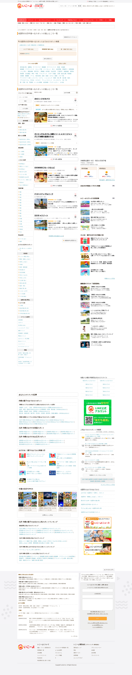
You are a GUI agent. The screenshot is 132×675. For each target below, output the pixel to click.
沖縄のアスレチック (57, 588)
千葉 (41, 23)
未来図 (93, 650)
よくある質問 (58, 650)
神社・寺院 (35, 73)
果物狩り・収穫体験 (68, 69)
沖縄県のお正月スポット (43, 444)
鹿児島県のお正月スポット (27, 444)
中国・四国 (78, 23)
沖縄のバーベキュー (39, 579)
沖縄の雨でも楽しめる (24, 594)
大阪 (66, 23)
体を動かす (42, 543)
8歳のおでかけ (89, 395)
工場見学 (59, 71)
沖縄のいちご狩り (63, 598)
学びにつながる (52, 541)
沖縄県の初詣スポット (68, 433)
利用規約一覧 (40, 650)
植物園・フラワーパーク (27, 69)
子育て (101, 20)
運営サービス (77, 652)
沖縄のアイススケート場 (43, 598)
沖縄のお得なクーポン (24, 588)
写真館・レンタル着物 (35, 82)
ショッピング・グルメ (23, 328)
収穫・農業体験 (33, 543)
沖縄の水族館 (71, 594)
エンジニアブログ (78, 658)
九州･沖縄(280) (31, 45)
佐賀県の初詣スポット (39, 431)
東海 (48, 23)
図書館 (27, 76)
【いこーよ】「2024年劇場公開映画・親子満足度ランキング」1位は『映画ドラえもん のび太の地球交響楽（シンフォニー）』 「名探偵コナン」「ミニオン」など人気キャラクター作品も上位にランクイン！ (51, 631)
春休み (84, 6)
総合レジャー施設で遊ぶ (26, 541)
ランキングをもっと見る (108, 484)
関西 (64, 23)
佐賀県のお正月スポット (41, 440)
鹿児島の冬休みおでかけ (26, 424)
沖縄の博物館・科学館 (53, 594)
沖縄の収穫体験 (53, 583)
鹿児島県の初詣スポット (54, 433)
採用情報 (76, 655)
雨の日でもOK (90, 6)
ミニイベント (21, 344)
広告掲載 (39, 652)
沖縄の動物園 (29, 579)
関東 (31, 23)
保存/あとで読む (92, 1)
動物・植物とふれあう (40, 541)
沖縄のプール (61, 579)
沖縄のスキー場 (32, 598)
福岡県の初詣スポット (25, 431)
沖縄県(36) (41, 45)
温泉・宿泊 (50, 543)
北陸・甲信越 (57, 23)
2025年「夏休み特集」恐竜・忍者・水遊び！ (24, 353)
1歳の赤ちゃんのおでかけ (106, 380)
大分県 (110, 479)
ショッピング (48, 78)
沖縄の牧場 (54, 579)
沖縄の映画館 (44, 594)
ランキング (59, 20)
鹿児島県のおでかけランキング (64, 532)
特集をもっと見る (110, 278)
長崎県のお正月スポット (57, 440)
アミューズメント (47, 80)
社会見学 (53, 71)
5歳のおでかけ (106, 387)
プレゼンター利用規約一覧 (61, 647)
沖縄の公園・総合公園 (68, 588)
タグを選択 (25, 108)
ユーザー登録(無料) (103, 1)
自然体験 (20, 320)
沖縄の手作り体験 (31, 583)
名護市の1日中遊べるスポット (89, 504)
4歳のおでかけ (89, 387)
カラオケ (38, 80)
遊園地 (30, 67)
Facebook (39, 658)
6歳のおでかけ (89, 391)
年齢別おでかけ (72, 20)
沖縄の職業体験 (62, 583)
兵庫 (72, 23)
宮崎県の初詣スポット (39, 433)
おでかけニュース (88, 20)
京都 (69, 23)
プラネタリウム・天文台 (27, 80)
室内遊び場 (23, 67)
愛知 (51, 23)
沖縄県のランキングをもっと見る (97, 475)
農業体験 (30, 71)
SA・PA (64, 80)
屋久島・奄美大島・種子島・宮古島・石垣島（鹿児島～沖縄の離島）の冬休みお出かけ (44, 413)
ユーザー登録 (22, 613)
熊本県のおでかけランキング (63, 530)
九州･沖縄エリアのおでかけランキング (30, 528)
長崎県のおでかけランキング (45, 530)
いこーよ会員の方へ (98, 627)
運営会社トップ (77, 647)
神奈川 (37, 23)
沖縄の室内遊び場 (35, 594)
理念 (75, 650)
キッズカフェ (57, 80)
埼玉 (44, 23)
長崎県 (100, 479)
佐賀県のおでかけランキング (27, 530)
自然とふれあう (23, 543)
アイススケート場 (25, 78)
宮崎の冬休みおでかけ (67, 422)
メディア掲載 (58, 655)
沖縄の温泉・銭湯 (23, 598)
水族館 (63, 67)
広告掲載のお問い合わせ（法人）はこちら (97, 613)
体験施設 (66, 71)
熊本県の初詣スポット (67, 431)
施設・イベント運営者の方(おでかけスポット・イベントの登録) (43, 613)
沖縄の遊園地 (22, 579)
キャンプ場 (38, 69)
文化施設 (27, 73)
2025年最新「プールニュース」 (25, 358)
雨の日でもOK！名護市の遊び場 (90, 500)
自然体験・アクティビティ (51, 82)
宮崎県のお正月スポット (57, 442)
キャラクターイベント (23, 346)
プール (32, 76)
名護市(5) (27, 53)
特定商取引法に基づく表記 (44, 660)
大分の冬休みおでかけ (53, 422)
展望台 (72, 71)
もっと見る (73, 636)
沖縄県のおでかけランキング (27, 534)
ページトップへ (108, 569)
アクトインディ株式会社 (92, 644)
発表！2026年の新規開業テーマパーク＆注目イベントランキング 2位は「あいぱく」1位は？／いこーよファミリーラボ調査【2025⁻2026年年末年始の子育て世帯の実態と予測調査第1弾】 (51, 620)
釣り (53, 69)
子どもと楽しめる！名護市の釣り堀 (91, 508)
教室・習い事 (57, 78)
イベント (30, 20)
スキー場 (61, 76)
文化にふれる (62, 541)
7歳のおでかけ (106, 391)
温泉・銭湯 (45, 76)
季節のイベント (22, 336)
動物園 (44, 67)
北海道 (26, 23)
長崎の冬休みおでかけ (25, 422)
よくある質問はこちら (97, 625)
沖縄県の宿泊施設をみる (56, 236)
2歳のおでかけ (89, 384)
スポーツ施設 (52, 73)
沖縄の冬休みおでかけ (40, 424)
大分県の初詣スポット (25, 433)
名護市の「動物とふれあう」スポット (92, 496)
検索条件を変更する (69, 240)
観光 (69, 78)
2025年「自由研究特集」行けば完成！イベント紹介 (25, 362)
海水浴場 (38, 76)
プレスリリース (95, 655)
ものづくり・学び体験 (23, 338)
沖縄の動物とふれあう (42, 583)
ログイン (112, 1)
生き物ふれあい (22, 325)
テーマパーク (37, 67)
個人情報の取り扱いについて (97, 611)
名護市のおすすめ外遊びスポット (90, 512)
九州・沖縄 (85, 23)
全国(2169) (23, 45)
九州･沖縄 (85, 479)
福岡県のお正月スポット (26, 440)
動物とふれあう (99, 6)
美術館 (22, 73)
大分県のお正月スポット (41, 442)
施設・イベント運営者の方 (44, 647)
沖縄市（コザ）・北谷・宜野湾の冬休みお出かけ (33, 407)
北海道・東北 (21, 23)
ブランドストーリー (96, 647)
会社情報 (93, 652)
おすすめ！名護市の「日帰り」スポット (92, 493)
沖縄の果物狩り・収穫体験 (25, 600)
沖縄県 (103, 481)
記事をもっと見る (48, 515)
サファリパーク (51, 67)
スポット (21, 20)
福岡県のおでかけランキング (51, 528)
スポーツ (20, 322)
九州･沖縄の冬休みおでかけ (27, 420)
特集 (110, 20)
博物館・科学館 (45, 71)
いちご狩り (23, 71)
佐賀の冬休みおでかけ (56, 420)
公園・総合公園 (61, 73)
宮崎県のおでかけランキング (45, 532)
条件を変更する (48, 58)
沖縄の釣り (48, 579)
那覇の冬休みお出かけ (54, 407)
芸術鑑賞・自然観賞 (23, 333)
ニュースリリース (41, 655)
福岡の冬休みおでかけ (42, 420)
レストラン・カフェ (37, 78)
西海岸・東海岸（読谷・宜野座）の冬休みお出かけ (34, 411)
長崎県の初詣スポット (53, 431)
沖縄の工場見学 (22, 583)
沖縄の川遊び (22, 589)
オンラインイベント (45, 20)
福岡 (90, 23)
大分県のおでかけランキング (27, 532)
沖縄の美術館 (63, 594)
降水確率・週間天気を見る (107, 180)
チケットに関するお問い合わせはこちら (98, 623)
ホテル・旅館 (53, 76)
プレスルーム (58, 652)
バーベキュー (47, 69)
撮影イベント (21, 330)
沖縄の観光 (68, 579)
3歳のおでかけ (106, 384)
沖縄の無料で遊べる (36, 588)
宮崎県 (92, 481)
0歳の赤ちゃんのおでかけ (89, 380)
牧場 (58, 67)
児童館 (22, 76)
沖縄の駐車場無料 (46, 588)
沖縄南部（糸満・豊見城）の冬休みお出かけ (53, 409)
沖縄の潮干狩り (54, 598)
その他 (62, 82)
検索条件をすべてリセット (70, 37)
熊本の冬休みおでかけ (39, 422)
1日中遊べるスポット (109, 6)
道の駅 (64, 78)
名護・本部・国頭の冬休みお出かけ (29, 409)
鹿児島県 (97, 481)
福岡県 (91, 479)
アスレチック (43, 73)
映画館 (69, 73)
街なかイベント (22, 341)
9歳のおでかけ (106, 395)
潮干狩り (36, 71)
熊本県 (105, 479)
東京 (34, 23)
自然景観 (58, 69)
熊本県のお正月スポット (26, 442)
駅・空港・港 (24, 82)
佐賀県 (96, 479)
